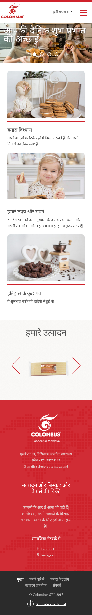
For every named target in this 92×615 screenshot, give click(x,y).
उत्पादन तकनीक (36, 586)
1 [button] (34, 54)
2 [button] (42, 54)
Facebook (46, 549)
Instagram (46, 555)
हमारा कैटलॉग (59, 580)
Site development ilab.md (51, 604)
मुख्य (20, 580)
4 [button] (56, 54)
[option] (46, 43)
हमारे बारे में (36, 580)
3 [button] (49, 54)
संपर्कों (57, 586)
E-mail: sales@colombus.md (46, 467)
